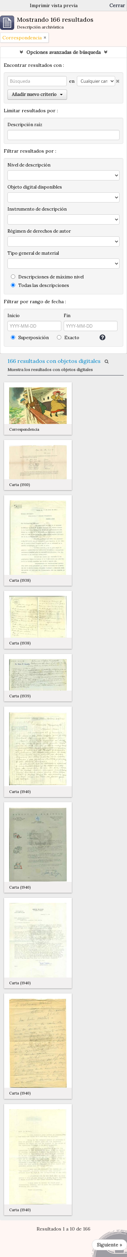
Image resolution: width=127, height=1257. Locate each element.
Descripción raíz (24, 125)
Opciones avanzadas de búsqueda (63, 52)
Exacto (68, 338)
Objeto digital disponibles (34, 187)
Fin (67, 315)
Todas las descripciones (40, 285)
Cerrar (117, 5)
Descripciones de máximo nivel (47, 277)
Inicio (13, 315)
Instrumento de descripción (37, 209)
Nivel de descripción (28, 165)
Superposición (30, 338)
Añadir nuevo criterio (37, 94)
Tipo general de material (33, 253)
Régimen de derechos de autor (39, 231)
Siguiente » (109, 1245)
